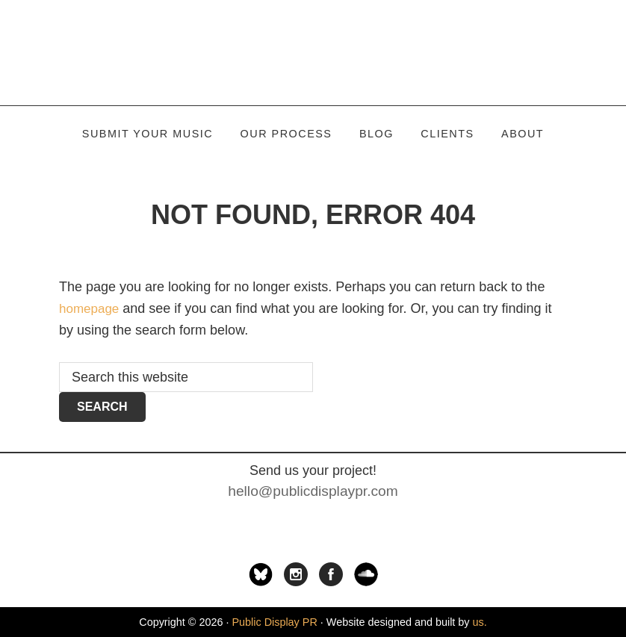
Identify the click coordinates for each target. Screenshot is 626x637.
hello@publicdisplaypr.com (313, 491)
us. (480, 621)
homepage (91, 308)
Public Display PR (313, 52)
